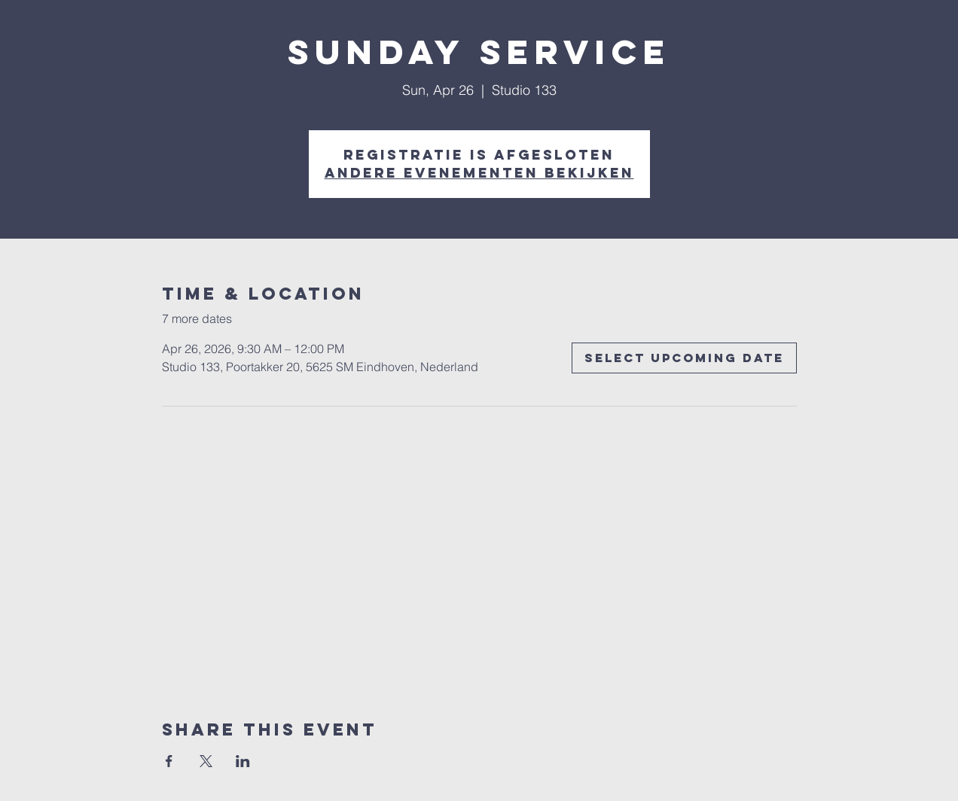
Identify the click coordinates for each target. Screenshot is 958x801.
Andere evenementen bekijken (479, 172)
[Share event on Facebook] (169, 761)
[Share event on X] (206, 761)
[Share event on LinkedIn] (243, 761)
